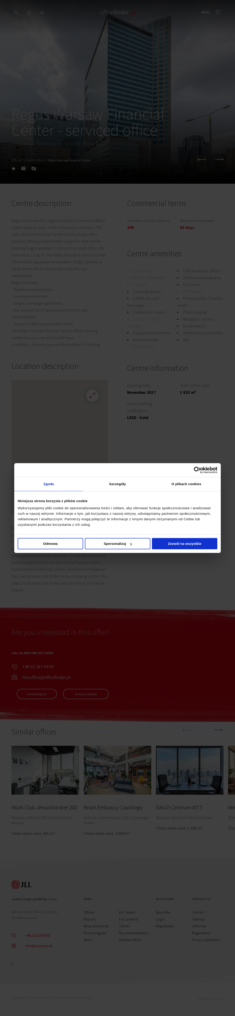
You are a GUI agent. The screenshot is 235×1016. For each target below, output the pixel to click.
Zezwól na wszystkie (184, 544)
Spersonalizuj (118, 544)
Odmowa (50, 544)
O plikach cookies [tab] (186, 484)
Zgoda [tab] (48, 484)
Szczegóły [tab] (117, 484)
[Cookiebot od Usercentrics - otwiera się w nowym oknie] (197, 470)
